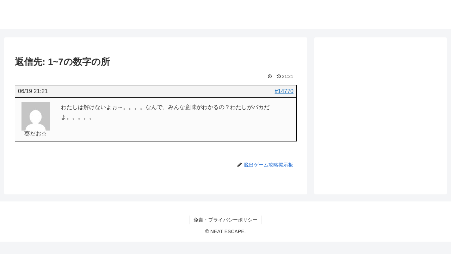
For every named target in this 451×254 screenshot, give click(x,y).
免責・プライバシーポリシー (225, 220)
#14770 (284, 91)
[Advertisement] (380, 105)
